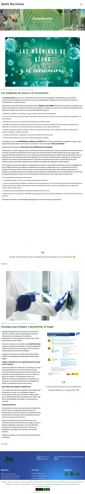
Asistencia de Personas (38, 478)
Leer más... (37, 492)
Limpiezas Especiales (37, 473)
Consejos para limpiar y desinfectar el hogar (27, 326)
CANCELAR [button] (39, 489)
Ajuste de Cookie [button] (46, 492)
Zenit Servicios (12, 4)
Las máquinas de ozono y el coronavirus (24, 93)
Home (34, 22)
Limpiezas (23, 89)
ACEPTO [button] (47, 489)
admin (11, 89)
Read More (4, 264)
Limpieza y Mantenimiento (39, 476)
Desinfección (17, 89)
